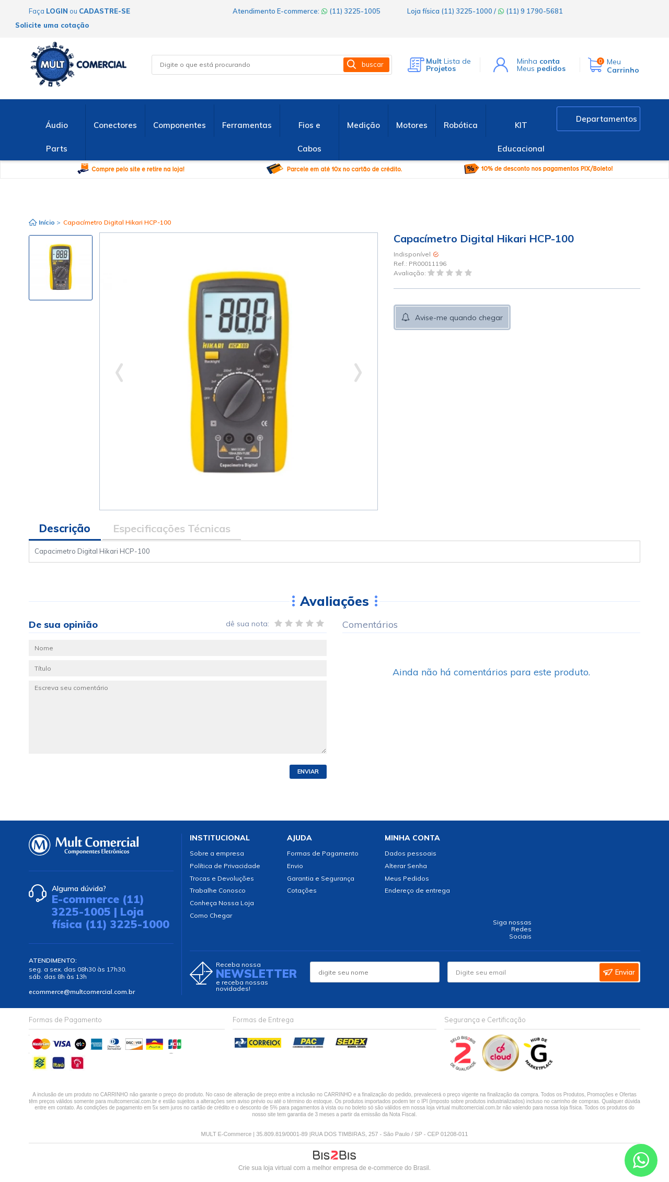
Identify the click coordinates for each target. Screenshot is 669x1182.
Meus (541, 68)
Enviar (308, 771)
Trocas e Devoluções (222, 878)
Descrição (64, 528)
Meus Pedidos (407, 878)
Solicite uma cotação (52, 25)
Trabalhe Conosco (218, 890)
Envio (295, 866)
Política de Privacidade (225, 866)
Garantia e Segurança (320, 878)
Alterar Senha (406, 866)
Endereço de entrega (417, 890)
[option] (61, 267)
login (57, 11)
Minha (538, 61)
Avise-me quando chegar (459, 317)
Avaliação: (411, 273)
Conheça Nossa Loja (222, 903)
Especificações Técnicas (171, 528)
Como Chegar (211, 915)
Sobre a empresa (217, 853)
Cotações (302, 890)
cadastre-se (104, 11)
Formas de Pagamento (323, 853)
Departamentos (606, 119)
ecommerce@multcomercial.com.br (82, 992)
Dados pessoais (410, 853)
